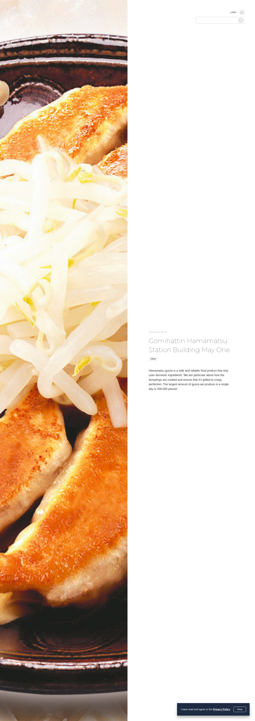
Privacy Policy (221, 709)
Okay (239, 709)
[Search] (240, 20)
